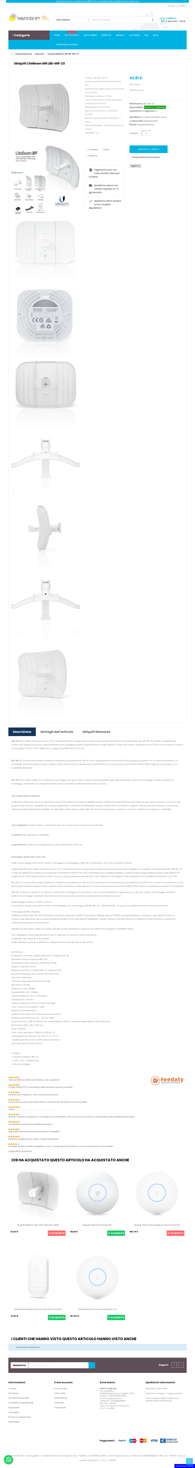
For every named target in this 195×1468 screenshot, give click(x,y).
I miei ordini (59, 1393)
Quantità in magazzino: (142, 111)
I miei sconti (60, 1407)
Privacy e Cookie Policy (19, 1417)
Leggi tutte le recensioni (20, 1151)
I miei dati (59, 1402)
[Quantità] (146, 133)
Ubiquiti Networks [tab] (96, 732)
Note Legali (13, 1421)
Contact (12, 1388)
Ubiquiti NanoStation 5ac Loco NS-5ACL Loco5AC (38, 1309)
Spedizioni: (135, 117)
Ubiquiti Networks (145, 124)
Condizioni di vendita (18, 1398)
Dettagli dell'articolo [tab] (57, 732)
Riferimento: (136, 103)
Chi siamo (13, 1393)
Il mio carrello (60, 1388)
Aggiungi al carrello (148, 149)
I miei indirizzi (60, 1398)
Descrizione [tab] (22, 732)
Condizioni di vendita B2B (20, 1402)
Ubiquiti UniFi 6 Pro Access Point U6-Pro (97, 1309)
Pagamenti (13, 1407)
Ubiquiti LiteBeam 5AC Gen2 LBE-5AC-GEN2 (38, 1225)
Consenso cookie (184, 1465)
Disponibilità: (136, 107)
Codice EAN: (136, 121)
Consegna (13, 1412)
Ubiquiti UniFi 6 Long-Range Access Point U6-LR (157, 1225)
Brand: (132, 124)
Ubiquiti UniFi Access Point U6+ (97, 1225)
